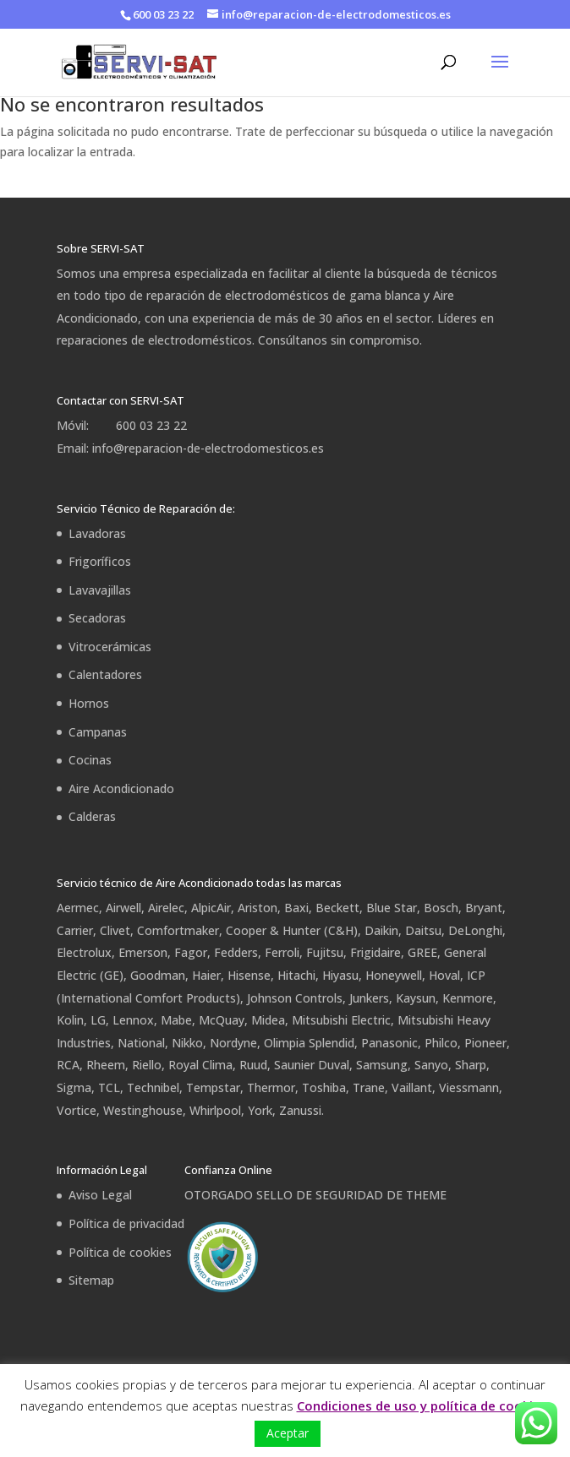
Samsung (382, 1065)
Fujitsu (324, 952)
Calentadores (105, 674)
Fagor (190, 952)
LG (98, 1020)
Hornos (89, 703)
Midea (268, 1020)
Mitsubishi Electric (341, 1020)
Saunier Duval (311, 1065)
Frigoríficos (100, 561)
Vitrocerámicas (110, 647)
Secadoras (97, 618)
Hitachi (296, 975)
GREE (422, 952)
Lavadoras (97, 533)
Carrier (75, 930)
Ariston (257, 908)
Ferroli (282, 952)
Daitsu (423, 930)
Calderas (92, 816)
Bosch (441, 908)
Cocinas (90, 760)
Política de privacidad (126, 1223)
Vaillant (412, 1087)
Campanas (98, 732)
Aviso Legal (100, 1195)
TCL (109, 1087)
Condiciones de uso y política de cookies (422, 1405)
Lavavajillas (100, 590)
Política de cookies (120, 1252)
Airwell (123, 908)
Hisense (249, 975)
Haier (206, 975)
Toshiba (324, 1087)
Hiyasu (340, 975)
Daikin (381, 930)
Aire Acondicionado (121, 788)
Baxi (296, 908)
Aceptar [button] (287, 1433)
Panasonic (389, 1043)
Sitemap (91, 1280)
